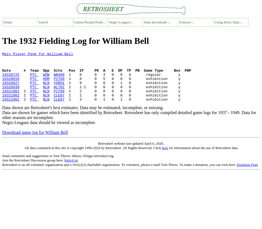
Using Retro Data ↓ (228, 22)
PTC (34, 79)
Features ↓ (186, 22)
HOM (46, 84)
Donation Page (247, 175)
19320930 (10, 94)
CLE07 (59, 104)
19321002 (10, 104)
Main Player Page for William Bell (37, 54)
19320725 (10, 79)
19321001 (10, 99)
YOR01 (59, 89)
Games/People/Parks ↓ (90, 22)
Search (43, 22)
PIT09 (59, 84)
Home (7, 22)
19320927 (10, 89)
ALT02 (59, 94)
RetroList (71, 170)
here (165, 158)
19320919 (10, 84)
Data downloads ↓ (157, 22)
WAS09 (59, 79)
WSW (46, 79)
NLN (46, 89)
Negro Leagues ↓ (121, 22)
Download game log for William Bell (35, 142)
